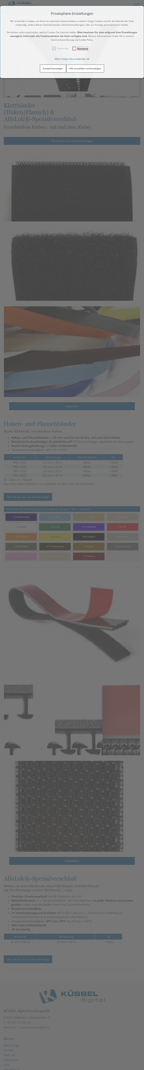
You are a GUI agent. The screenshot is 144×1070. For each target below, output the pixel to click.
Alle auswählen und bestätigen (85, 68)
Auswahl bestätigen (53, 68)
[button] (72, 59)
